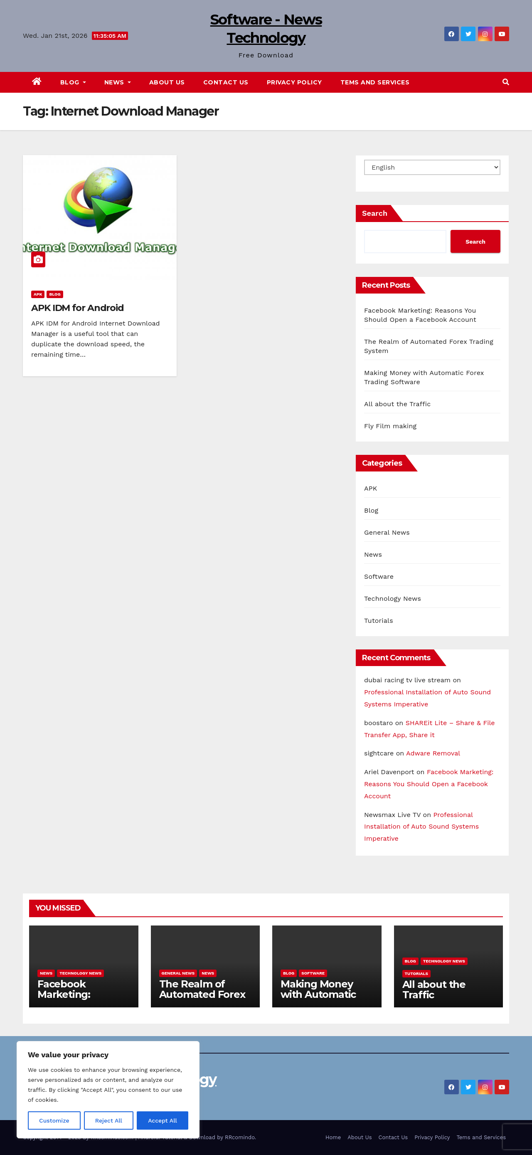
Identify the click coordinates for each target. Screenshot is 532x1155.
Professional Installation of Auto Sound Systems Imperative (421, 827)
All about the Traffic (397, 404)
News (117, 82)
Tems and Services (375, 82)
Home (333, 1137)
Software (379, 576)
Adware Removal (433, 753)
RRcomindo (240, 1137)
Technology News (392, 598)
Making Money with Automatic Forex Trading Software (318, 999)
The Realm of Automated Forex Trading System (202, 994)
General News (387, 532)
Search (374, 213)
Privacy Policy (294, 82)
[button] (505, 82)
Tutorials (378, 620)
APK (38, 294)
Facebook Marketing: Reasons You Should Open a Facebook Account (429, 784)
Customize (54, 1120)
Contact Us (226, 82)
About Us (167, 82)
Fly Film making (390, 426)
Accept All (162, 1120)
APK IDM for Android (77, 307)
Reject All (108, 1120)
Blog (73, 82)
